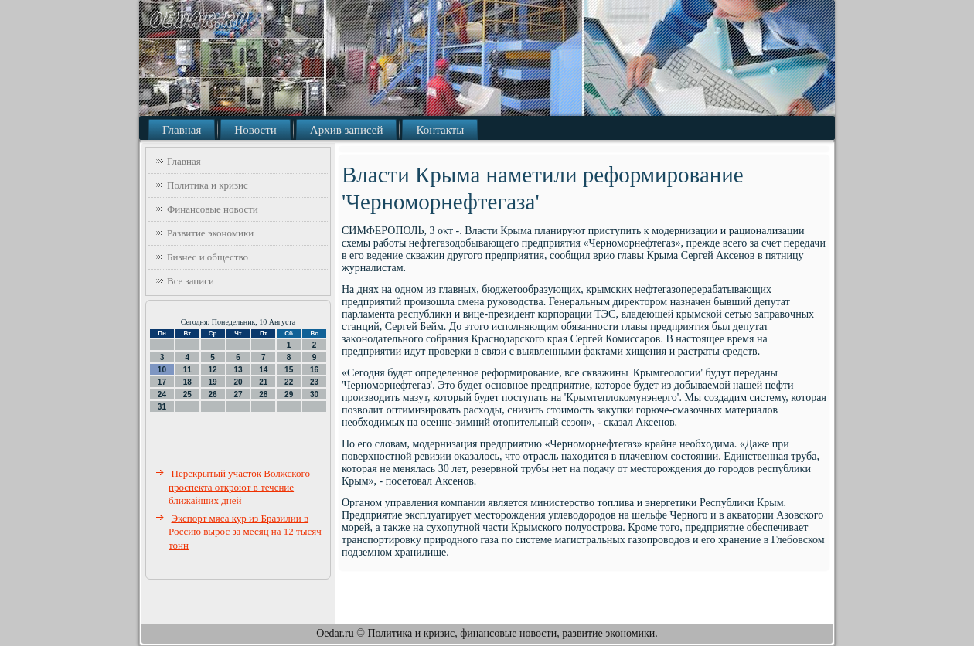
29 (288, 394)
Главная (181, 130)
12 (213, 370)
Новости (255, 130)
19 (213, 382)
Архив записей (346, 130)
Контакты (440, 130)
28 (263, 394)
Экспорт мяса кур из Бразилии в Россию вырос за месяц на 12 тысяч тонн (245, 531)
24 (162, 394)
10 (162, 370)
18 (187, 382)
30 (314, 394)
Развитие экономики (210, 233)
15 (288, 370)
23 (314, 382)
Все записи (190, 281)
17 (162, 382)
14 (263, 370)
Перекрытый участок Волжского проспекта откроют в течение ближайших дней (239, 487)
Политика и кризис (207, 185)
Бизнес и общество (207, 257)
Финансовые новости (212, 209)
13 (237, 370)
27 (237, 394)
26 (213, 394)
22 (288, 382)
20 (237, 382)
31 (162, 407)
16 (314, 370)
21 (263, 382)
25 (187, 394)
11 (187, 370)
